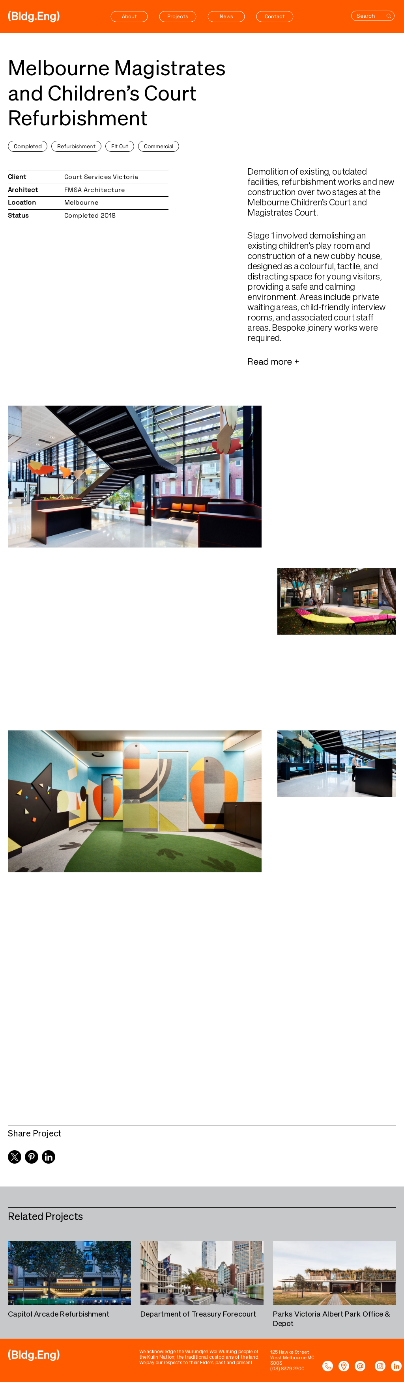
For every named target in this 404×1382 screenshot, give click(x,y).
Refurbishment (76, 146)
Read (259, 363)
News (226, 16)
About (129, 16)
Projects (177, 16)
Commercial (158, 146)
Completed (27, 146)
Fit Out (119, 146)
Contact (275, 16)
